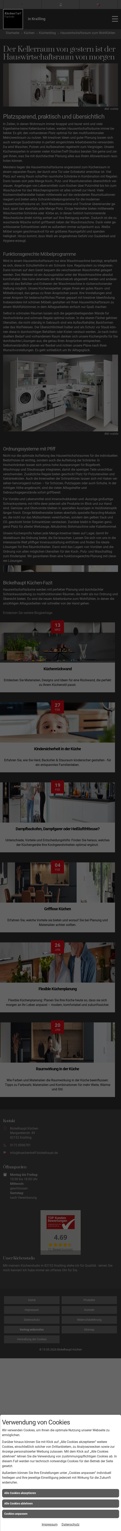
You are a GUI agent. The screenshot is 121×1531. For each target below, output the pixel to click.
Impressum (50, 1524)
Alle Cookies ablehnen (18, 1503)
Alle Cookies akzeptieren (20, 1493)
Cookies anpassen (15, 1513)
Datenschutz (70, 1524)
